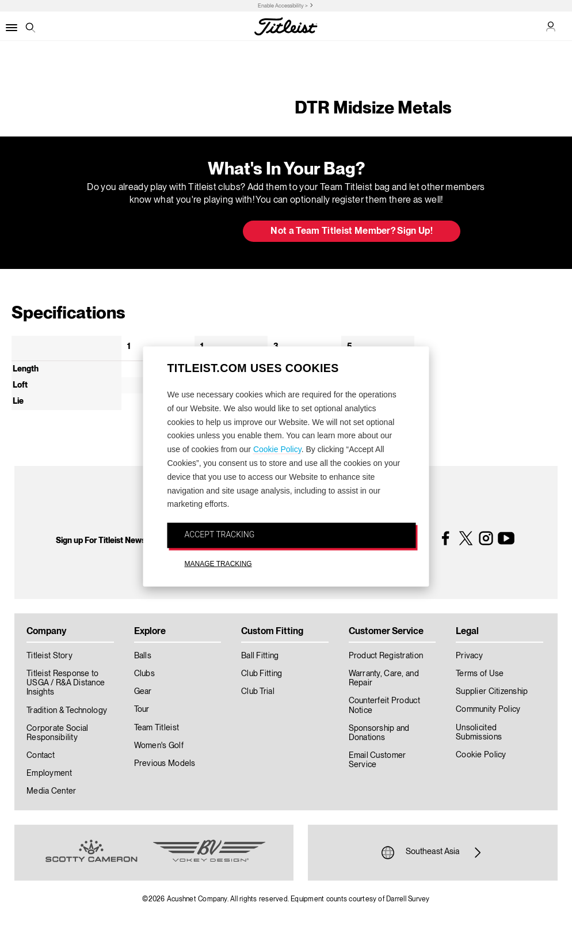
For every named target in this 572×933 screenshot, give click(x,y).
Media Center (51, 791)
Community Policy (488, 709)
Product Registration (386, 656)
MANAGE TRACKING (218, 564)
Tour (142, 709)
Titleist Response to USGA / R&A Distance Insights (65, 683)
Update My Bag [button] (173, 232)
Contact (40, 755)
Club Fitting (261, 673)
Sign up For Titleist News (101, 540)
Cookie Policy (277, 449)
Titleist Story (49, 656)
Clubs (144, 673)
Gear (143, 691)
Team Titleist (157, 728)
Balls (142, 656)
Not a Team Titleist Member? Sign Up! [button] (351, 231)
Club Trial (257, 691)
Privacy (469, 656)
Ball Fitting (260, 656)
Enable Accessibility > (283, 6)
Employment (49, 773)
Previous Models (165, 763)
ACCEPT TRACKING (220, 534)
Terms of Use (480, 673)
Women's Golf (159, 745)
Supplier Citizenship (492, 691)
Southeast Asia (433, 852)
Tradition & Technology (66, 710)
